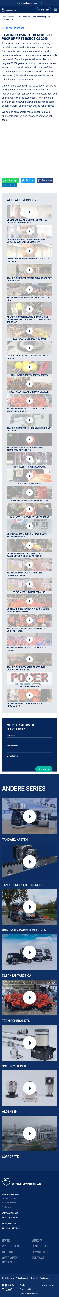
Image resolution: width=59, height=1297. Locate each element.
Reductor (35, 1278)
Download (39, 1252)
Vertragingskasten (23, 1278)
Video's (11, 17)
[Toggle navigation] (55, 9)
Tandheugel (44, 1278)
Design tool (40, 1246)
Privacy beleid (25, 1289)
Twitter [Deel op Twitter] (28, 180)
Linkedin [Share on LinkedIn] (9, 185)
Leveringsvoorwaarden (29, 1293)
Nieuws (7, 1252)
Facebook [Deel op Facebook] (44, 180)
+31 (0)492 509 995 (10, 1213)
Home (4, 17)
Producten (10, 1246)
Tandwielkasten (8, 1278)
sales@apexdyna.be (11, 1227)
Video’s (36, 1240)
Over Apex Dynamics (10, 1260)
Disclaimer (24, 1285)
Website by (46, 1285)
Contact (38, 1258)
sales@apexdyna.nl (10, 1217)
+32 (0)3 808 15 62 (9, 1223)
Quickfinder (43, 9)
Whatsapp (10, 180)
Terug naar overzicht (13, 27)
